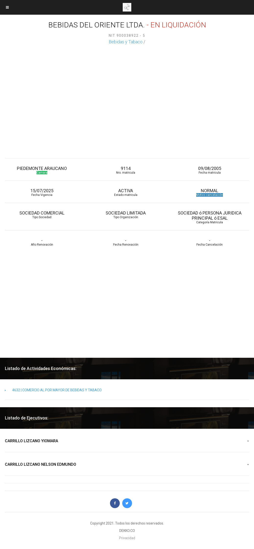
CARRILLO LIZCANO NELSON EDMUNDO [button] (127, 464)
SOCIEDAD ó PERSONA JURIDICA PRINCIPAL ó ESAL (209, 217)
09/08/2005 (209, 170)
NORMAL (209, 192)
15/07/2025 (42, 192)
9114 (126, 170)
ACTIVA (126, 192)
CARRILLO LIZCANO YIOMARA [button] (127, 441)
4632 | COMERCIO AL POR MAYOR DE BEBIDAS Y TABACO (53, 390)
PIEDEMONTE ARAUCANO (42, 170)
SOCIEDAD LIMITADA (126, 214)
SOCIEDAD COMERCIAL (42, 214)
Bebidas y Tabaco (126, 41)
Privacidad (127, 538)
